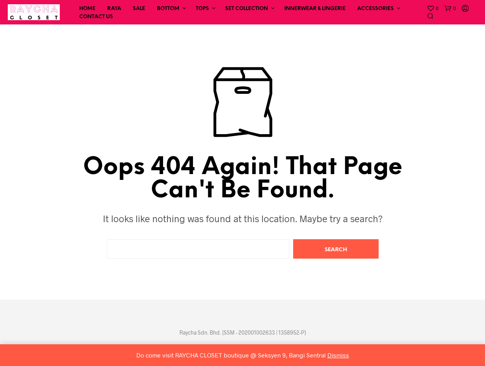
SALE (139, 8)
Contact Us (96, 16)
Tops (202, 8)
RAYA (114, 8)
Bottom (168, 8)
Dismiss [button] (338, 355)
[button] (432, 8)
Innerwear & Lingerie (315, 8)
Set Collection (246, 8)
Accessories (375, 8)
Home (87, 8)
